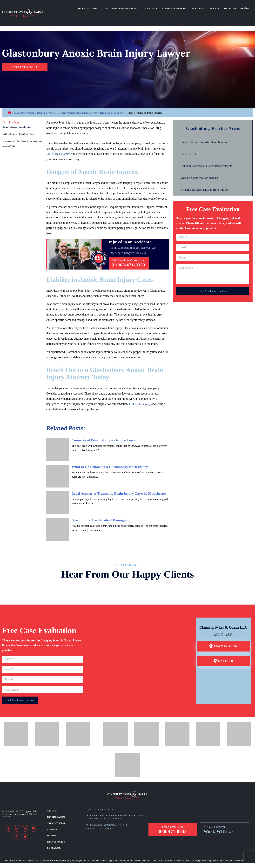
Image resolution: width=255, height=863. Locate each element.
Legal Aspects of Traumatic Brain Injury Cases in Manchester (119, 477)
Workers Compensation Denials (201, 161)
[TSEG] (125, 852)
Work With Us (218, 813)
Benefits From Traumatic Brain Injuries (206, 126)
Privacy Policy (55, 823)
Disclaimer (53, 828)
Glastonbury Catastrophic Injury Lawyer (79, 96)
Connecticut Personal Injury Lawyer (9, 96)
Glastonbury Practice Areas (139, 7)
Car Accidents (190, 137)
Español (245, 7)
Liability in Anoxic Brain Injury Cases (18, 117)
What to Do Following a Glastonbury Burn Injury (110, 450)
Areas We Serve (55, 805)
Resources (207, 7)
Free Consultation (22, 50)
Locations (166, 7)
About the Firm (109, 7)
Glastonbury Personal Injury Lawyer (34, 96)
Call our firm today (140, 387)
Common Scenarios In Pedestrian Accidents (209, 149)
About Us (52, 794)
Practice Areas (55, 800)
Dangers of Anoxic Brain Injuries (16, 110)
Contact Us (233, 7)
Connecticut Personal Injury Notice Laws (103, 424)
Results (221, 7)
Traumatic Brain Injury (116, 96)
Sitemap (51, 817)
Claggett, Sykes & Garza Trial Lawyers (20, 796)
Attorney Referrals (186, 7)
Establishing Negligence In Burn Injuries (207, 173)
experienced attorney (58, 137)
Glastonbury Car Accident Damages (99, 503)
